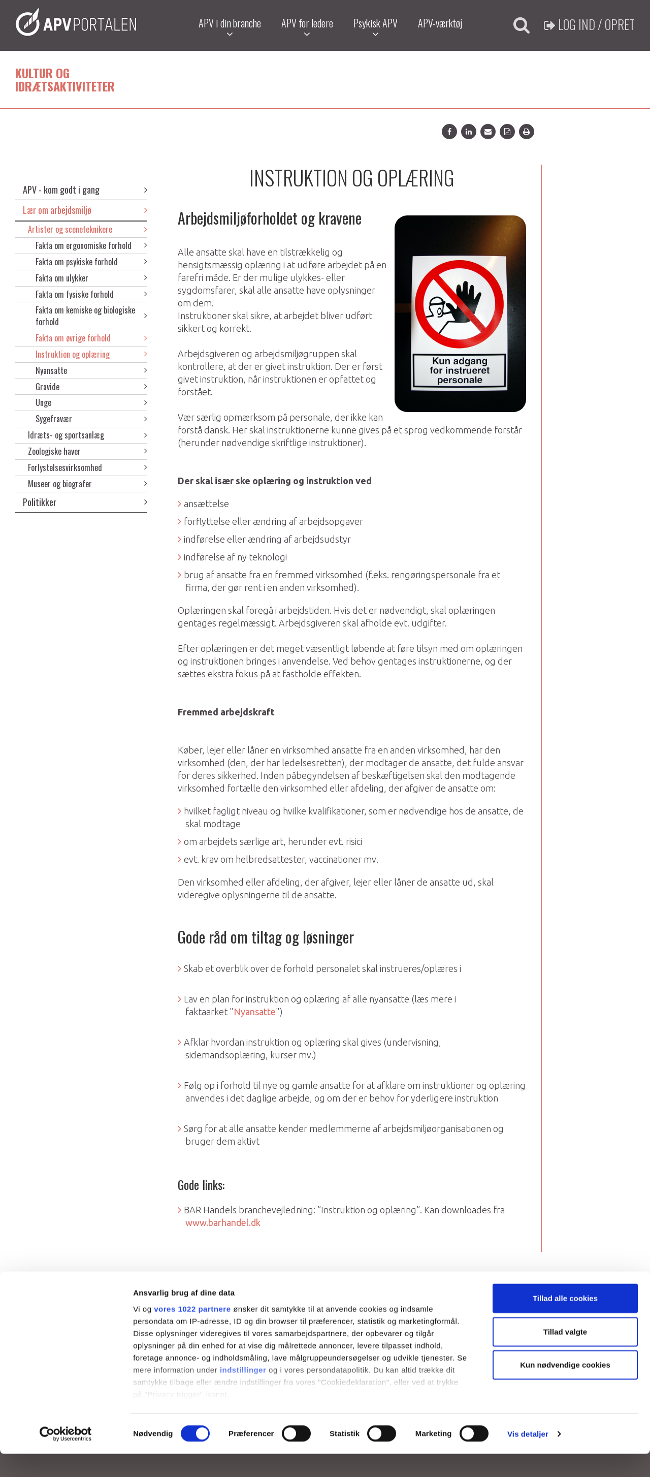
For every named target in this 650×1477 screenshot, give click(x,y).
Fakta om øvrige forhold (91, 338)
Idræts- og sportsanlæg (87, 435)
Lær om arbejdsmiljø (85, 209)
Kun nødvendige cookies (565, 1388)
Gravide (91, 387)
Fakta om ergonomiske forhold (91, 245)
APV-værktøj (439, 22)
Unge (91, 402)
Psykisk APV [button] (374, 27)
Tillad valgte (565, 1354)
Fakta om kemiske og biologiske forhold (91, 316)
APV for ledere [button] (306, 27)
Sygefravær (91, 419)
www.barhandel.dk (223, 1222)
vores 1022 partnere (192, 1332)
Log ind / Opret (589, 24)
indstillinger (243, 1393)
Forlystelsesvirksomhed (87, 467)
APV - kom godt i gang (85, 189)
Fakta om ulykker (91, 278)
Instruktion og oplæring (91, 354)
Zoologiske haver (87, 451)
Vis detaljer (527, 1457)
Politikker (85, 502)
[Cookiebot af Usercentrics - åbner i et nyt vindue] (65, 1457)
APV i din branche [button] (229, 27)
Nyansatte (91, 370)
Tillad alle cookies (565, 1321)
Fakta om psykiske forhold (91, 262)
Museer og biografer (87, 484)
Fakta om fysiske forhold (91, 294)
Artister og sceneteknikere (87, 229)
